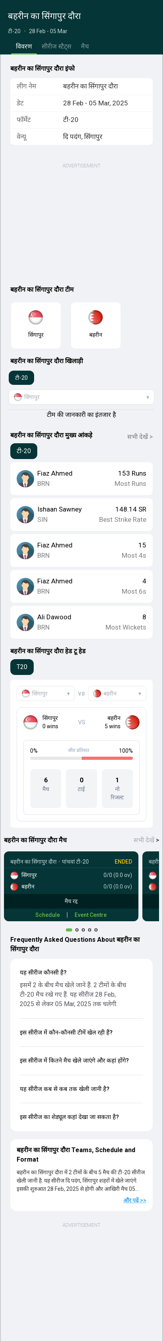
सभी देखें (146, 840)
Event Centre (91, 915)
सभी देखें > (140, 436)
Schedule (47, 915)
